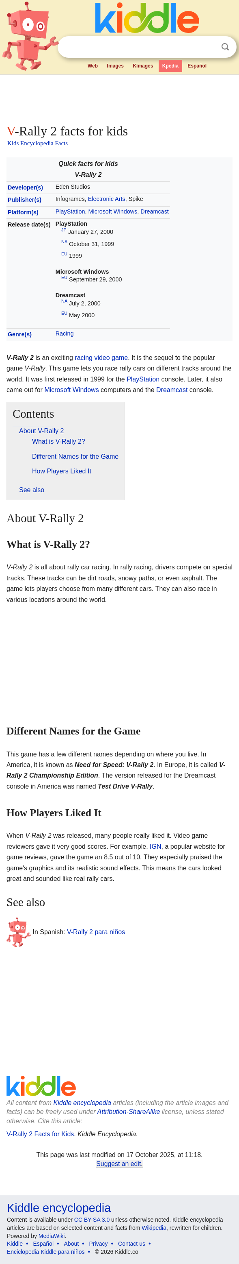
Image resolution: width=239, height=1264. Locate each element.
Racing (65, 333)
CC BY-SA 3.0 (92, 1219)
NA (64, 242)
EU (64, 253)
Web (93, 66)
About (71, 1243)
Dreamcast (154, 211)
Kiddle (15, 1243)
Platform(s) (23, 212)
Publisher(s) (24, 199)
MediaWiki (52, 1236)
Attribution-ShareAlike (128, 1111)
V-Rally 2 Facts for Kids (40, 1134)
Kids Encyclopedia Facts (37, 143)
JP (64, 229)
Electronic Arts (106, 199)
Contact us (131, 1243)
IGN (155, 846)
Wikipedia (154, 1228)
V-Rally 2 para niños (96, 931)
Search (225, 47)
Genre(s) (20, 334)
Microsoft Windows (113, 211)
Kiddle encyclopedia (82, 1102)
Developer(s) (25, 187)
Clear (208, 47)
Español (197, 66)
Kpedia (170, 66)
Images (115, 66)
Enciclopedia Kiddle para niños (45, 1252)
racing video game (101, 357)
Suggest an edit (118, 1163)
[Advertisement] (119, 97)
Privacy (98, 1243)
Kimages (143, 66)
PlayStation (70, 211)
